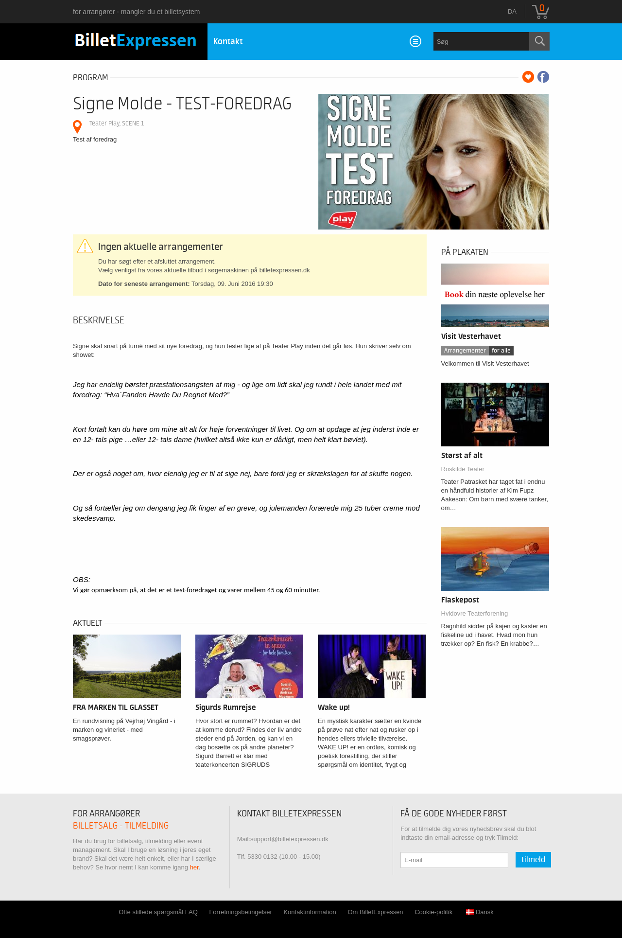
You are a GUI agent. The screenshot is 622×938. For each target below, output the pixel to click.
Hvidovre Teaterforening (474, 613)
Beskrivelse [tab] (98, 320)
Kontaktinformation (309, 912)
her (194, 867)
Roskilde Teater (462, 469)
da (512, 11)
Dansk (480, 912)
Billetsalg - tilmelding (121, 826)
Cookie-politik (433, 912)
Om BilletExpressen (375, 912)
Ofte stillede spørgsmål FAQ (158, 912)
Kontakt (227, 41)
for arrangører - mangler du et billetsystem (136, 12)
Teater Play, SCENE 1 (116, 123)
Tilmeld (533, 859)
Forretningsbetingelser (240, 912)
